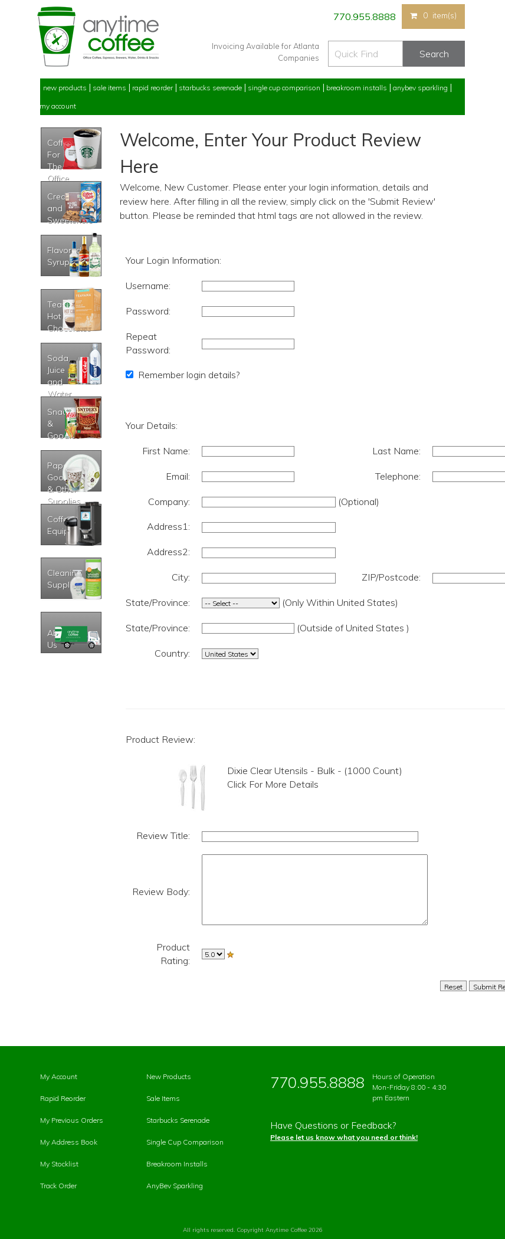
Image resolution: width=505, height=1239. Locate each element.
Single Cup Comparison (284, 87)
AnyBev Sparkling (174, 1185)
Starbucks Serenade (210, 87)
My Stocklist (59, 1163)
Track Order (58, 1185)
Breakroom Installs (356, 87)
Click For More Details (273, 784)
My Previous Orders (71, 1120)
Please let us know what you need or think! (344, 1137)
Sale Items (109, 87)
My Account (58, 105)
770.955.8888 (363, 16)
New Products (65, 87)
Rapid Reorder (152, 87)
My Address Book (68, 1142)
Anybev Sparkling (420, 87)
